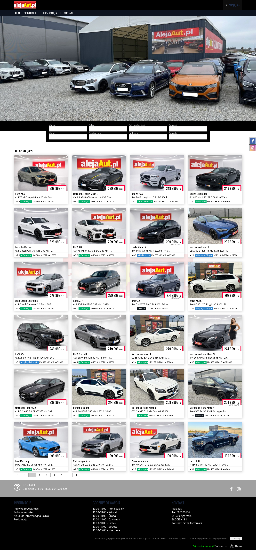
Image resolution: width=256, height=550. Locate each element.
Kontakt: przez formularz (187, 523)
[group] (128, 68)
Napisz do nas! (210, 546)
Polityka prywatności (26, 508)
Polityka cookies (23, 512)
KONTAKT (68, 13)
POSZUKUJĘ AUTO (52, 13)
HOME (18, 13)
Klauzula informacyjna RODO (31, 516)
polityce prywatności (219, 538)
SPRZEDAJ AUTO (32, 13)
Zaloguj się (233, 5)
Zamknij (236, 538)
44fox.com (235, 546)
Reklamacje (20, 519)
